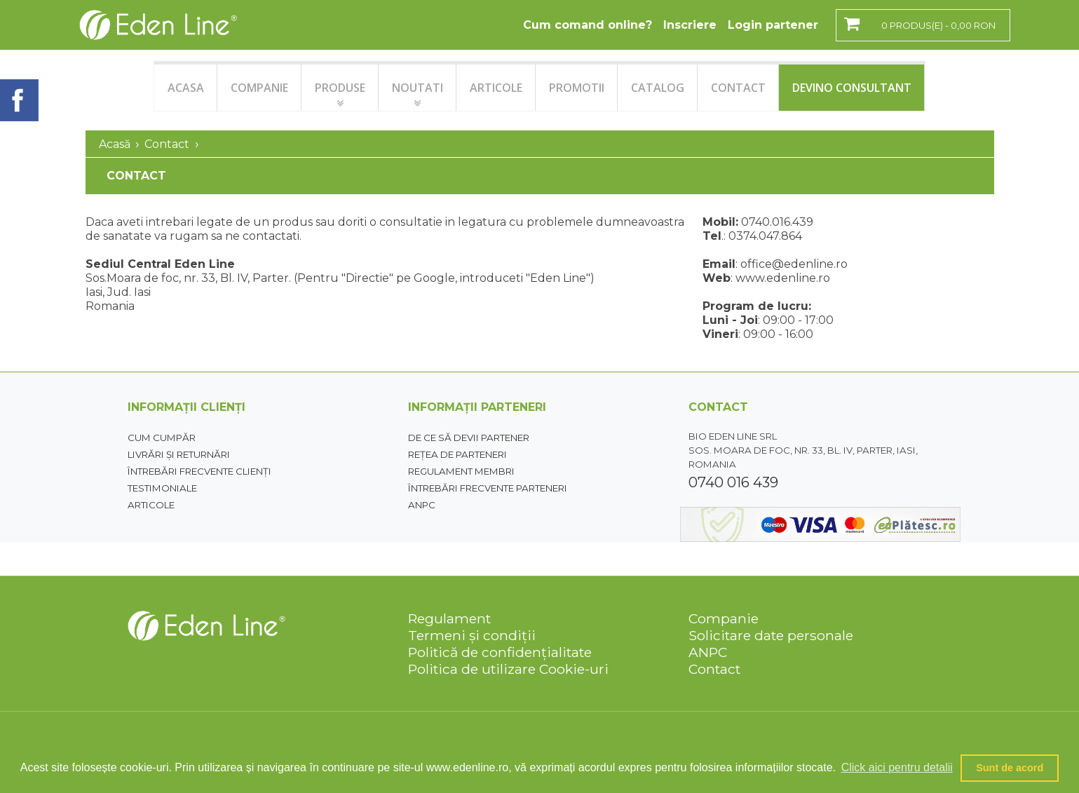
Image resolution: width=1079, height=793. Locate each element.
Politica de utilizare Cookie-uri (508, 668)
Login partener (773, 25)
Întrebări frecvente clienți (199, 471)
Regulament (449, 618)
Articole (151, 504)
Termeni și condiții (472, 635)
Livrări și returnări (179, 454)
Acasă (114, 144)
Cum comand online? (587, 25)
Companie (723, 618)
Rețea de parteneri (457, 454)
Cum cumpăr (162, 437)
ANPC (421, 504)
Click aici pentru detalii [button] (897, 767)
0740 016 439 (733, 482)
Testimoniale (162, 488)
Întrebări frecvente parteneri (487, 488)
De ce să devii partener (468, 437)
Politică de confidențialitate (500, 652)
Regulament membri (461, 471)
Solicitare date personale (770, 635)
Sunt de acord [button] (1009, 767)
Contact (166, 144)
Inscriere (690, 25)
